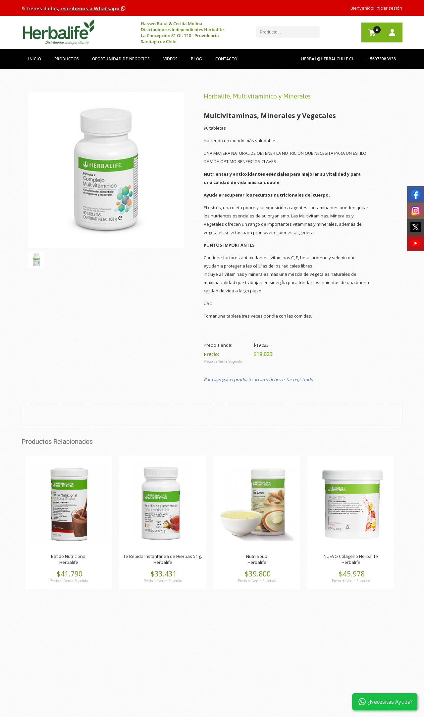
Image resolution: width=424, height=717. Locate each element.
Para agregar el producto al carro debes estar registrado (258, 380)
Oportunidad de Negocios (121, 59)
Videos (170, 59)
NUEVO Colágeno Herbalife (351, 556)
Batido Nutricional (68, 556)
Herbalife (68, 562)
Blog (196, 59)
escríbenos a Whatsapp (93, 8)
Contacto (226, 59)
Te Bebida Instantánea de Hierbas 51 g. (162, 556)
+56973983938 (382, 59)
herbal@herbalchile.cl (327, 59)
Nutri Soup (256, 556)
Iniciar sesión (389, 8)
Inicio (34, 59)
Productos (66, 59)
